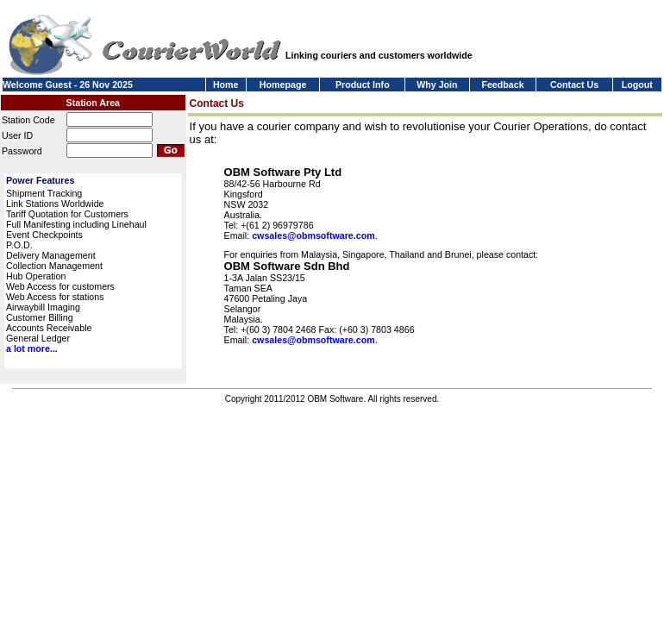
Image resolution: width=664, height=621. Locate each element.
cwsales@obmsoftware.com (313, 235)
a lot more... (32, 348)
